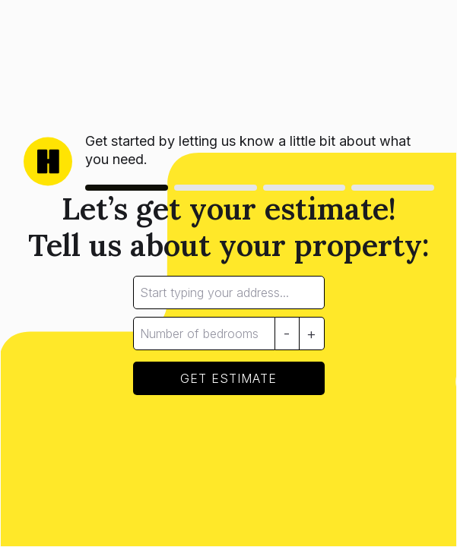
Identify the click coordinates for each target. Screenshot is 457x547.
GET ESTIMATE (228, 378)
